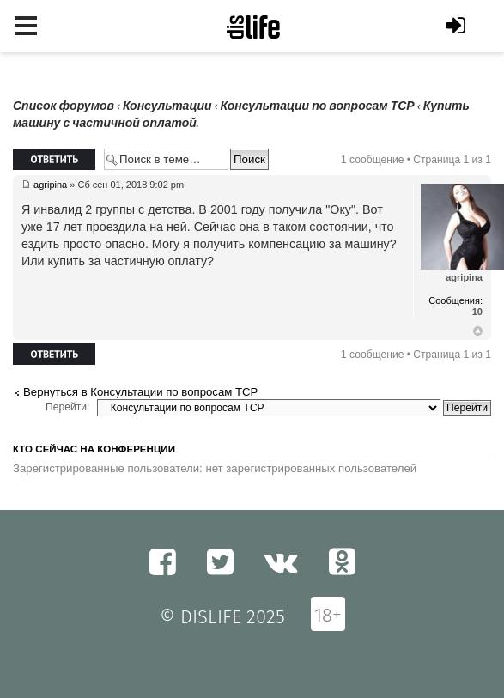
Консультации (167, 106)
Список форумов (63, 106)
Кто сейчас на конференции (94, 449)
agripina (50, 184)
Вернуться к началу (478, 331)
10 (477, 312)
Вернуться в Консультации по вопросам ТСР (140, 391)
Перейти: (67, 407)
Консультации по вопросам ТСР (318, 106)
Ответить (54, 159)
